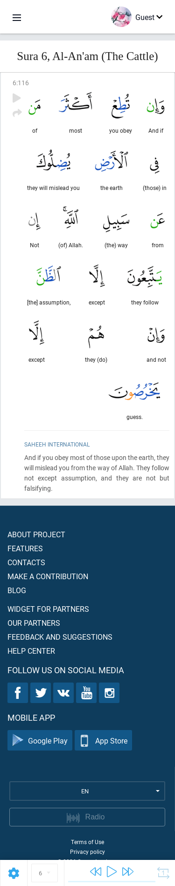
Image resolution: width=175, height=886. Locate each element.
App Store (103, 740)
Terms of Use (87, 841)
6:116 (21, 82)
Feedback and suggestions (59, 637)
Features (25, 548)
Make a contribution (47, 576)
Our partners (33, 623)
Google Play (40, 740)
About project (36, 534)
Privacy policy (87, 851)
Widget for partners (48, 609)
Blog (16, 590)
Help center (31, 651)
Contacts (26, 562)
